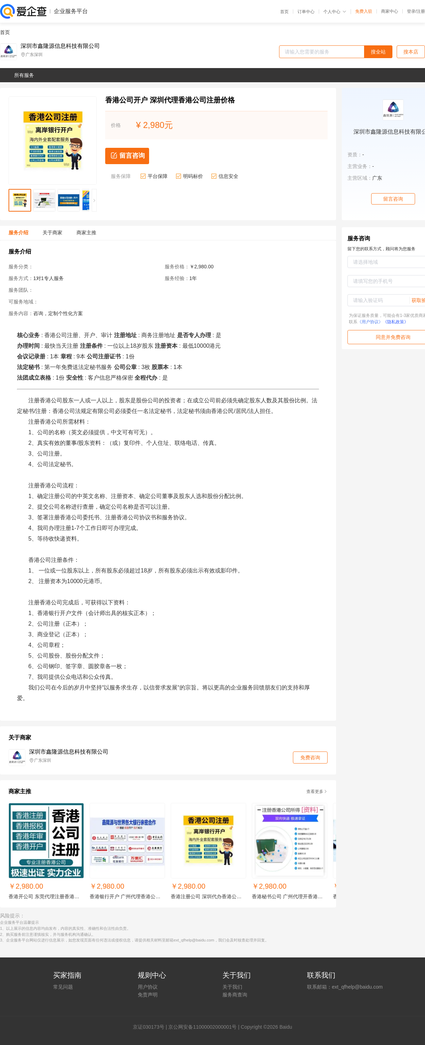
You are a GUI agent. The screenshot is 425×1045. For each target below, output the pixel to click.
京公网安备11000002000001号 (202, 1027)
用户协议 (148, 987)
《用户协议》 (370, 321)
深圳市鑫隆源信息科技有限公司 (60, 46)
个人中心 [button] (334, 11)
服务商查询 (234, 995)
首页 (284, 12)
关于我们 (232, 987)
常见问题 (63, 987)
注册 (420, 11)
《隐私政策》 (395, 321)
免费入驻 (363, 11)
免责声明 (148, 995)
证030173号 (151, 1027)
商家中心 (389, 11)
